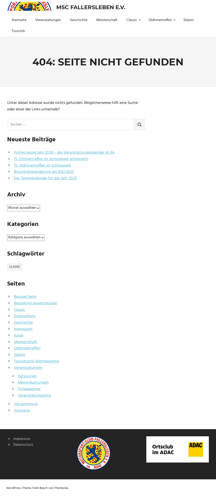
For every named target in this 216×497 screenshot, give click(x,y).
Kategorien (27, 376)
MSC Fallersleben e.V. (90, 7)
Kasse (18, 335)
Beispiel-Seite (25, 297)
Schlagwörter (29, 389)
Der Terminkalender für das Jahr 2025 (45, 178)
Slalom (188, 20)
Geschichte (78, 20)
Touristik (18, 31)
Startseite (19, 20)
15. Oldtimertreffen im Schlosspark (42, 165)
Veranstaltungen (48, 20)
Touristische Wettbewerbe (36, 361)
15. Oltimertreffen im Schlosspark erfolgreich (51, 159)
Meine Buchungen (33, 382)
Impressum (23, 329)
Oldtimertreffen (162, 20)
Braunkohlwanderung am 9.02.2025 (44, 172)
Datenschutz (25, 316)
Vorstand (21, 410)
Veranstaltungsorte (34, 395)
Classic (133, 20)
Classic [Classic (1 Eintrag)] (14, 266)
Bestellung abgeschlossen (35, 303)
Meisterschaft (106, 20)
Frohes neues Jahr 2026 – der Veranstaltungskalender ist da (64, 152)
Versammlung (26, 404)
